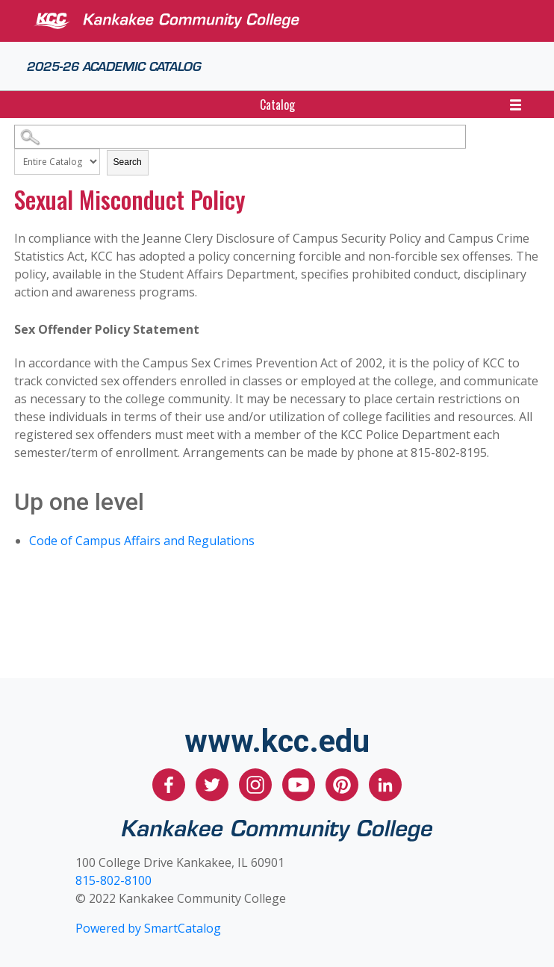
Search (127, 162)
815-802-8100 (113, 880)
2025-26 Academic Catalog (114, 65)
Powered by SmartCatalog (148, 928)
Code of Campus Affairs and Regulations (142, 540)
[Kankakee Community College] (289, 20)
